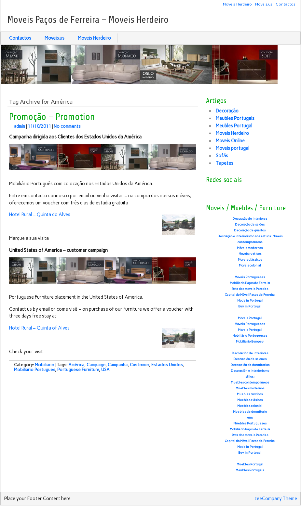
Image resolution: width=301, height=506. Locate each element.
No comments (67, 126)
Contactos (285, 4)
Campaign (96, 364)
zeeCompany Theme (275, 498)
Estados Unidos (167, 364)
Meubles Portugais (235, 118)
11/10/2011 (39, 126)
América (76, 364)
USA (105, 369)
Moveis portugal (232, 148)
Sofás (222, 156)
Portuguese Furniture (78, 369)
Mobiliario (44, 364)
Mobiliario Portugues (34, 369)
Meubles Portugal (234, 126)
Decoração (227, 111)
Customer (139, 364)
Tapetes (224, 163)
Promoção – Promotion (52, 117)
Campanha (118, 364)
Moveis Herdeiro (237, 4)
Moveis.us (263, 4)
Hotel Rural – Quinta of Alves (39, 328)
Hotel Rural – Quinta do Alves (39, 214)
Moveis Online (230, 141)
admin (19, 126)
